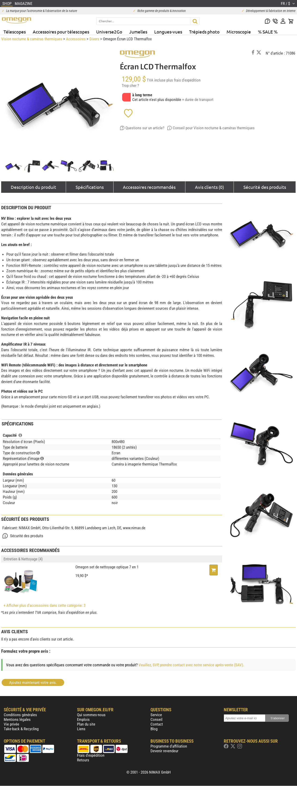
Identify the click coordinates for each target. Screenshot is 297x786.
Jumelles (138, 31)
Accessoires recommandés (149, 187)
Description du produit (33, 187)
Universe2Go (109, 31)
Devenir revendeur (164, 751)
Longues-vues (168, 31)
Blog (154, 728)
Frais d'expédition (90, 755)
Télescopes (15, 31)
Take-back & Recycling (21, 728)
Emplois (83, 719)
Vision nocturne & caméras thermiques (31, 39)
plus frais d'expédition (183, 80)
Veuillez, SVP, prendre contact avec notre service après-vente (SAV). (191, 665)
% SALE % (268, 31)
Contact (156, 724)
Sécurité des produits (264, 187)
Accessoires (76, 39)
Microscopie (239, 31)
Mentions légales (17, 719)
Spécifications (90, 187)
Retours (83, 760)
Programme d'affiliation (168, 746)
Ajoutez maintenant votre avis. (33, 682)
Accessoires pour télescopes (61, 31)
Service (156, 714)
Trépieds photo (204, 31)
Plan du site (86, 724)
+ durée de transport (197, 99)
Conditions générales (20, 714)
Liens (81, 728)
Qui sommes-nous (91, 714)
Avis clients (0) (209, 187)
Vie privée (11, 724)
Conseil (156, 719)
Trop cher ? (130, 85)
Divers (94, 39)
